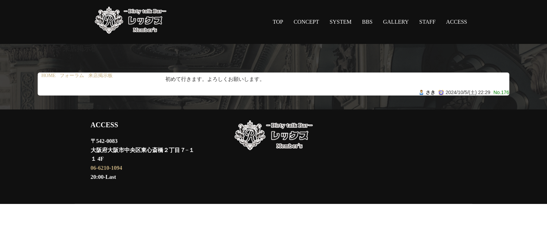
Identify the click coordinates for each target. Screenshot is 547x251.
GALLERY (396, 22)
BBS (367, 22)
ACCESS (456, 22)
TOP (278, 22)
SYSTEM (341, 22)
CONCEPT (306, 22)
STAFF (427, 22)
